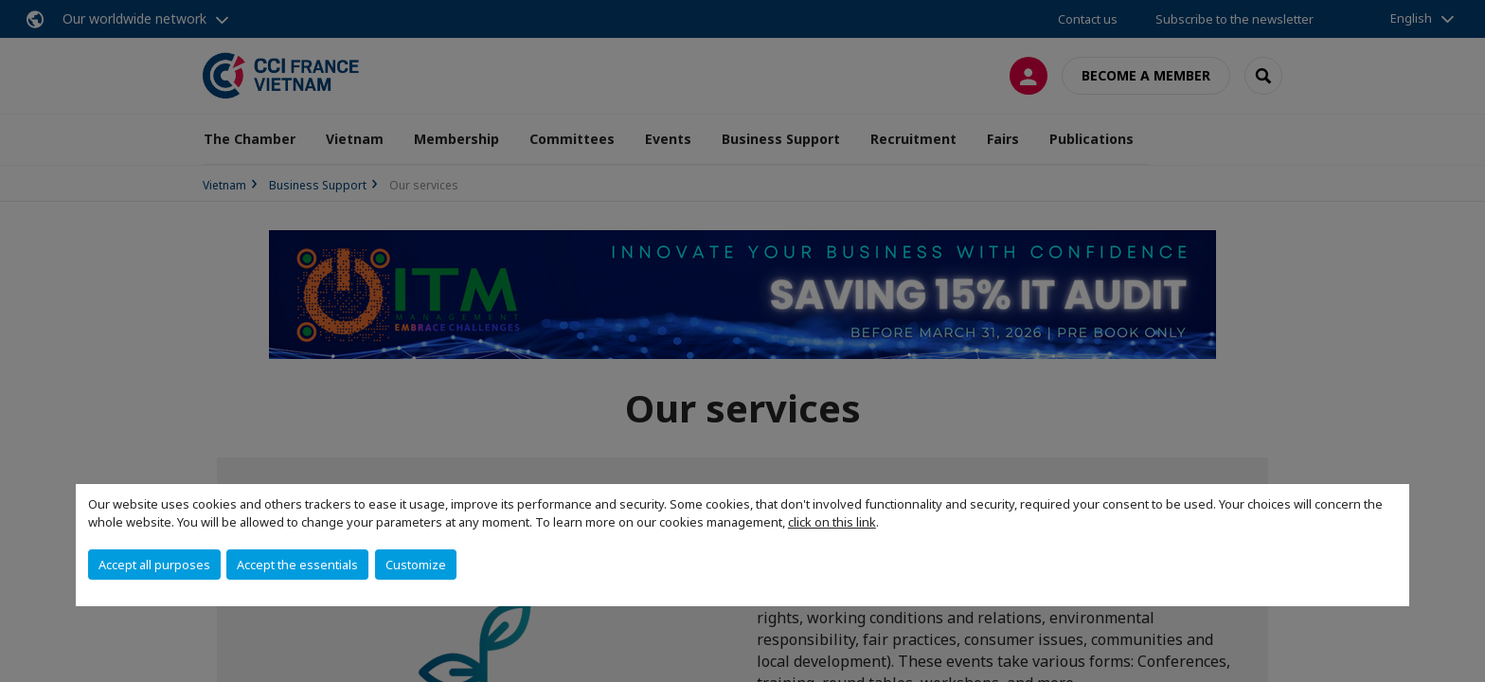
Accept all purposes (154, 564)
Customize (415, 564)
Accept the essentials (297, 564)
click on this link (832, 521)
